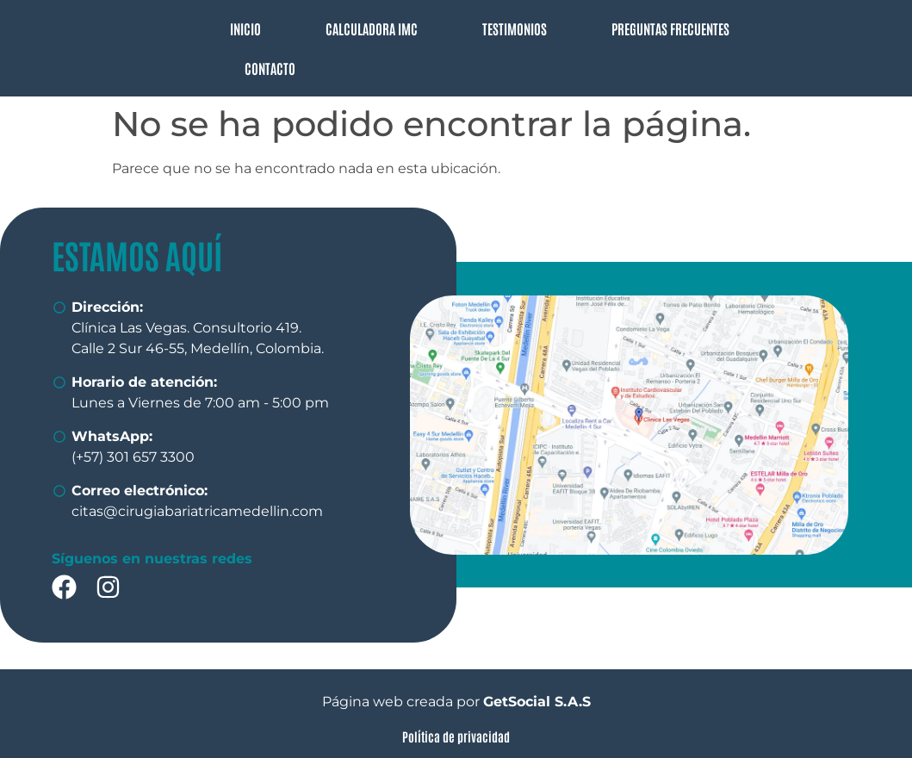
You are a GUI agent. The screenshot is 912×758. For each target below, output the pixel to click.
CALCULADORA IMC (372, 28)
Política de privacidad (456, 736)
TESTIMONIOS (514, 28)
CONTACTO (270, 68)
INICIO (245, 28)
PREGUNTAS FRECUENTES (670, 28)
